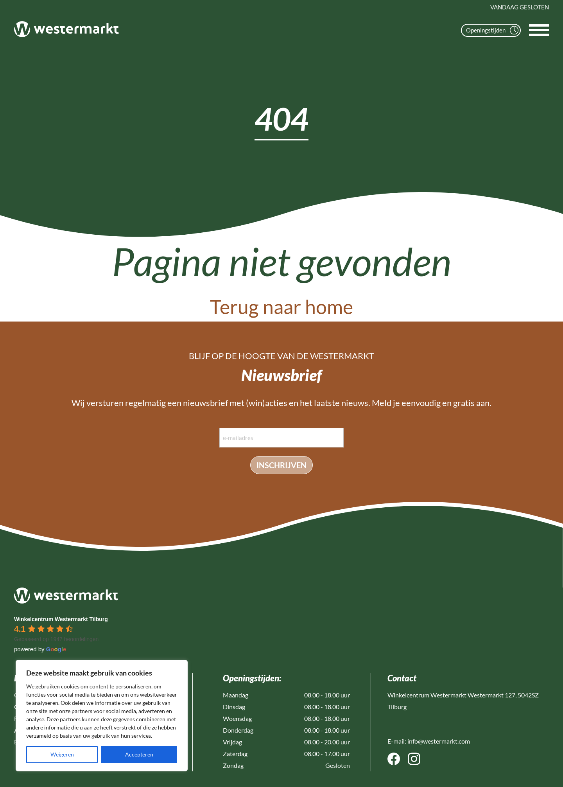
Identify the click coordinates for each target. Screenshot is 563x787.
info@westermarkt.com (438, 741)
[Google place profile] (61, 619)
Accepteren (139, 754)
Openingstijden (492, 30)
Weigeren (62, 754)
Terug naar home (281, 306)
